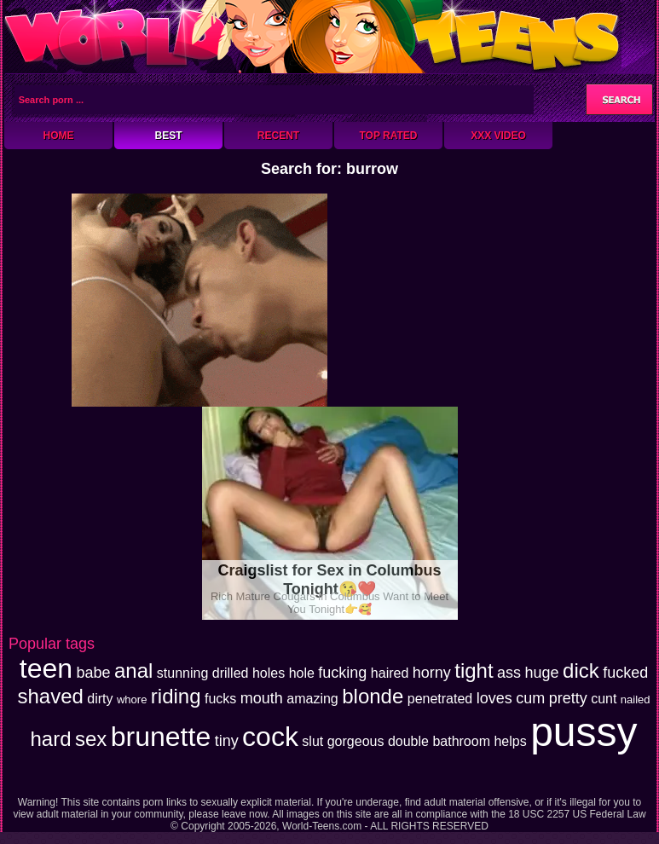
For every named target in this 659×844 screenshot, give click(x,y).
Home (58, 136)
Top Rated (388, 136)
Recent (278, 136)
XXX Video (498, 136)
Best (168, 136)
